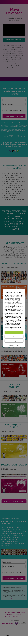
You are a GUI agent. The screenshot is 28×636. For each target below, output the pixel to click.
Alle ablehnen (14, 337)
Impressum (17, 345)
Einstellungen (14, 341)
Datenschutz (11, 345)
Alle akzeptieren (14, 332)
